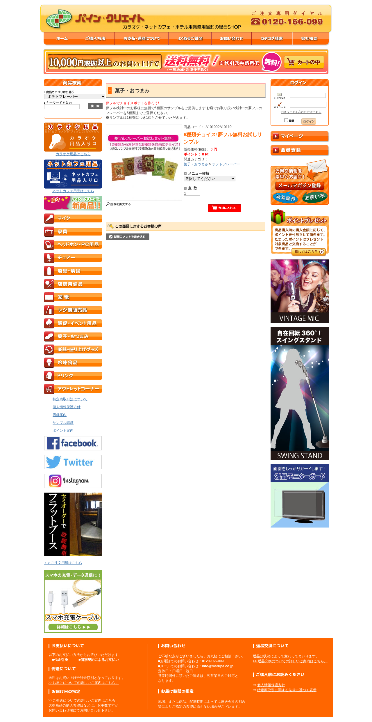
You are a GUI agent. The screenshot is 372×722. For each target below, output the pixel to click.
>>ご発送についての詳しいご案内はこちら (82, 700)
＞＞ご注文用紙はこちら (63, 563)
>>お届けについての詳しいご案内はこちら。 (84, 683)
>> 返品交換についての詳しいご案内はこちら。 (290, 661)
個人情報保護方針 (271, 685)
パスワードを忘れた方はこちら (301, 112)
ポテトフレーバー (226, 164)
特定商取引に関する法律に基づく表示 (286, 690)
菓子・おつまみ (196, 164)
